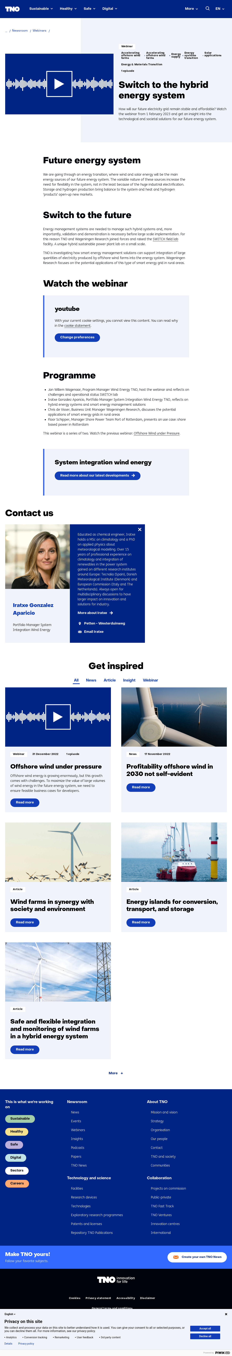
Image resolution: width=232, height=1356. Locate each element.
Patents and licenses (86, 1224)
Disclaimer (147, 1298)
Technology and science (89, 1178)
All (76, 680)
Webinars (78, 1130)
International (161, 1233)
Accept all (205, 1328)
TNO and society (163, 1157)
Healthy (66, 9)
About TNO (157, 1102)
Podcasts (77, 1148)
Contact (157, 1148)
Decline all (205, 1336)
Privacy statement (98, 1298)
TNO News (79, 1165)
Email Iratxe (94, 632)
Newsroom (77, 1102)
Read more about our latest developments (94, 475)
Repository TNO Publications (92, 1233)
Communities (160, 1165)
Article (110, 680)
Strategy (157, 1121)
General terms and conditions (112, 1308)
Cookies (74, 1298)
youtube (67, 309)
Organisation (160, 1130)
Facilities (77, 1188)
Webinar (150, 680)
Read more (25, 804)
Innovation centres (165, 1224)
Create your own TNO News (202, 1257)
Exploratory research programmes (97, 1215)
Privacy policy (26, 1343)
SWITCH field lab (165, 239)
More (189, 9)
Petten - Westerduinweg (104, 623)
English (10, 1314)
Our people (159, 1139)
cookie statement (77, 326)
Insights (77, 1139)
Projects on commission (168, 1188)
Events (76, 1121)
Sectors (16, 1170)
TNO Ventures (161, 1215)
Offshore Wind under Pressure (156, 433)
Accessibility (125, 1298)
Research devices (84, 1197)
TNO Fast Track (162, 1206)
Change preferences (77, 337)
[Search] (208, 8)
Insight (129, 680)
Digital (107, 9)
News (91, 680)
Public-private (161, 1197)
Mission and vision (164, 1112)
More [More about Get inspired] (113, 1073)
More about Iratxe (92, 613)
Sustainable (39, 9)
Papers (76, 1157)
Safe (87, 9)
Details (8, 1343)
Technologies (81, 1206)
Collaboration (159, 1178)
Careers (17, 1183)
